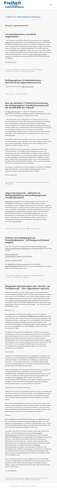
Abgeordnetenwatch (19, 69)
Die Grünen (35, 182)
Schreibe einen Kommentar (34, 228)
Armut (26, 69)
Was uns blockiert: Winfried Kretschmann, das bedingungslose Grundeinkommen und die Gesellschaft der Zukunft (26, 105)
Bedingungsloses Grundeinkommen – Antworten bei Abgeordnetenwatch (23, 81)
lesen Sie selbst (16, 221)
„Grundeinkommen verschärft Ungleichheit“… (20, 35)
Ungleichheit (29, 71)
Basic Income (31, 69)
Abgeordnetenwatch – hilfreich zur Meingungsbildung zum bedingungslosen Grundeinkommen (25, 195)
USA (34, 71)
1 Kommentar (10, 184)
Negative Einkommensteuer (12, 479)
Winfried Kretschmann (44, 182)
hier (35, 46)
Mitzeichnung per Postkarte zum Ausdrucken (18, 256)
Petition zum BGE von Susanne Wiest (20, 300)
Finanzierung (45, 478)
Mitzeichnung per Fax (11, 254)
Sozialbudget (19, 377)
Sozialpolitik (23, 71)
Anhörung (29, 275)
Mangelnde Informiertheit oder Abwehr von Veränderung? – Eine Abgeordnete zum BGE (27, 287)
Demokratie (29, 182)
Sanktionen (17, 71)
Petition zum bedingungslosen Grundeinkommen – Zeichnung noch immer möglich (27, 240)
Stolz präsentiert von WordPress (28, 486)
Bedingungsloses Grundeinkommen (33, 478)
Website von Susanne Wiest (13, 260)
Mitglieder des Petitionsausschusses (18, 264)
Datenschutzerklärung (14, 486)
